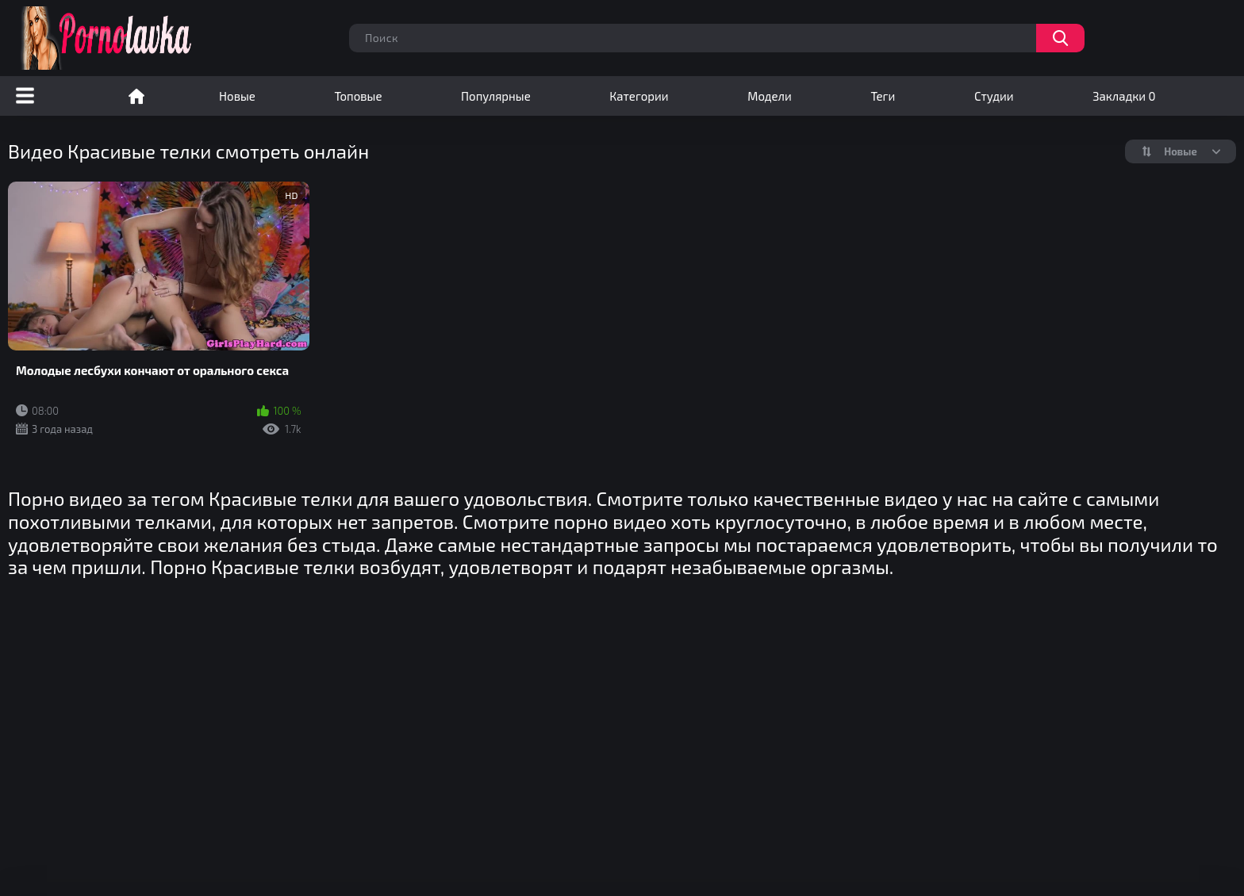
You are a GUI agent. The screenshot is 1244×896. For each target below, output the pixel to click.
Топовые (358, 96)
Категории (638, 96)
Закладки (1123, 96)
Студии (994, 96)
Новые (237, 96)
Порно (136, 96)
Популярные (496, 96)
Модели (769, 96)
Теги (882, 96)
